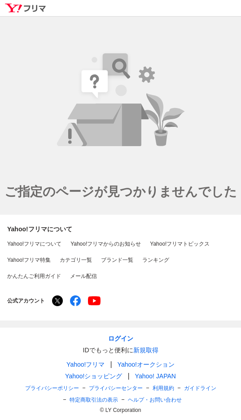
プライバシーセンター (116, 388)
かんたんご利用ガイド (34, 276)
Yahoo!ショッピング (93, 376)
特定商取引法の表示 (94, 400)
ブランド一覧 (117, 260)
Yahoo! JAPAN (155, 376)
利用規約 (163, 388)
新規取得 (145, 350)
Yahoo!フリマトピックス (180, 244)
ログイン (120, 338)
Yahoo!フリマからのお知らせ (105, 244)
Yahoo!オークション (146, 364)
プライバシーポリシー (52, 388)
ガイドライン (200, 388)
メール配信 (83, 276)
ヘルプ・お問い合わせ (155, 400)
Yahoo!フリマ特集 (29, 260)
